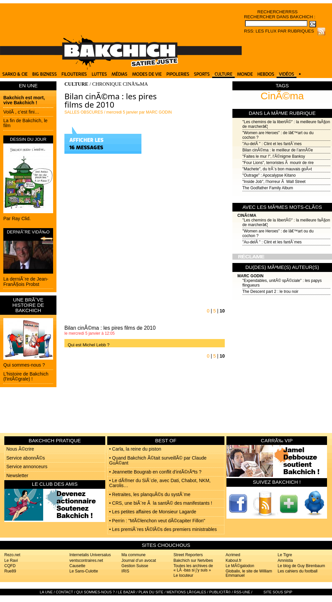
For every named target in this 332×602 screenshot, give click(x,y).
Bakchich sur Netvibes (193, 560)
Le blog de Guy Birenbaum (301, 565)
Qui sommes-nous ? (24, 365)
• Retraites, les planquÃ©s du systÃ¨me (150, 494)
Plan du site (150, 592)
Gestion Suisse (135, 565)
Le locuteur (183, 575)
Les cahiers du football (297, 571)
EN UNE (28, 85)
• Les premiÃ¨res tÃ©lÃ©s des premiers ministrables (163, 529)
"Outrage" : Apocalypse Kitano (269, 175)
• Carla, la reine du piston (135, 449)
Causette (77, 565)
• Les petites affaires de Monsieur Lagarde (152, 511)
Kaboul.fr (233, 560)
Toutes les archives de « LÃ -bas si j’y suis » (193, 567)
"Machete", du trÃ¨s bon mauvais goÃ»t (277, 169)
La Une (46, 592)
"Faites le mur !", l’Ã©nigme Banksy (273, 156)
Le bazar (126, 592)
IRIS (125, 571)
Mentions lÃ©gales (186, 592)
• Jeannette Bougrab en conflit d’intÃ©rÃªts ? (155, 471)
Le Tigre (285, 555)
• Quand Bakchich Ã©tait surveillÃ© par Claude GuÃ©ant (158, 460)
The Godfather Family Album (267, 188)
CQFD (10, 565)
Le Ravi (11, 560)
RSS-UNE (242, 592)
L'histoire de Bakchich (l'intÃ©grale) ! (25, 376)
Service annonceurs (26, 466)
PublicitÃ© (220, 592)
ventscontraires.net (86, 560)
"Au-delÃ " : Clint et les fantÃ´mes (272, 143)
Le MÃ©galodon (239, 565)
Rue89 (10, 571)
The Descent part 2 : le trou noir (270, 291)
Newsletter (17, 475)
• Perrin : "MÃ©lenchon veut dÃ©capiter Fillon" (157, 520)
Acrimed (232, 555)
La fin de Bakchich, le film (25, 123)
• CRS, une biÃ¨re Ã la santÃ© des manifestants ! (160, 503)
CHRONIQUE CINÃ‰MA (120, 84)
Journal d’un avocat (139, 560)
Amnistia (285, 560)
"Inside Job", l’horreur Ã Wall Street (273, 181)
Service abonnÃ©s (25, 458)
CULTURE (76, 84)
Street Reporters (188, 555)
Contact (64, 592)
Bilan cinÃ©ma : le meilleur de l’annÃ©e (277, 150)
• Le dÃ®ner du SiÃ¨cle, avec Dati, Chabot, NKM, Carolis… (159, 483)
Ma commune (134, 555)
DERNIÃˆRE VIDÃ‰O (28, 231)
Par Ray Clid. (17, 218)
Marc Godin (250, 276)
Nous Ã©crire (20, 449)
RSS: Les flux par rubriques (279, 31)
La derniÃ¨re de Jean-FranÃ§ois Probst (25, 281)
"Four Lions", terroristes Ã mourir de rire (278, 162)
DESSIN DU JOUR (28, 139)
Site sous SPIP (278, 592)
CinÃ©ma (282, 95)
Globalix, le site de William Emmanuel (248, 573)
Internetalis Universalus (90, 555)
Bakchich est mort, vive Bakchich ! (24, 100)
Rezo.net (12, 555)
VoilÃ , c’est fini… (21, 112)
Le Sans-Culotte (83, 571)
